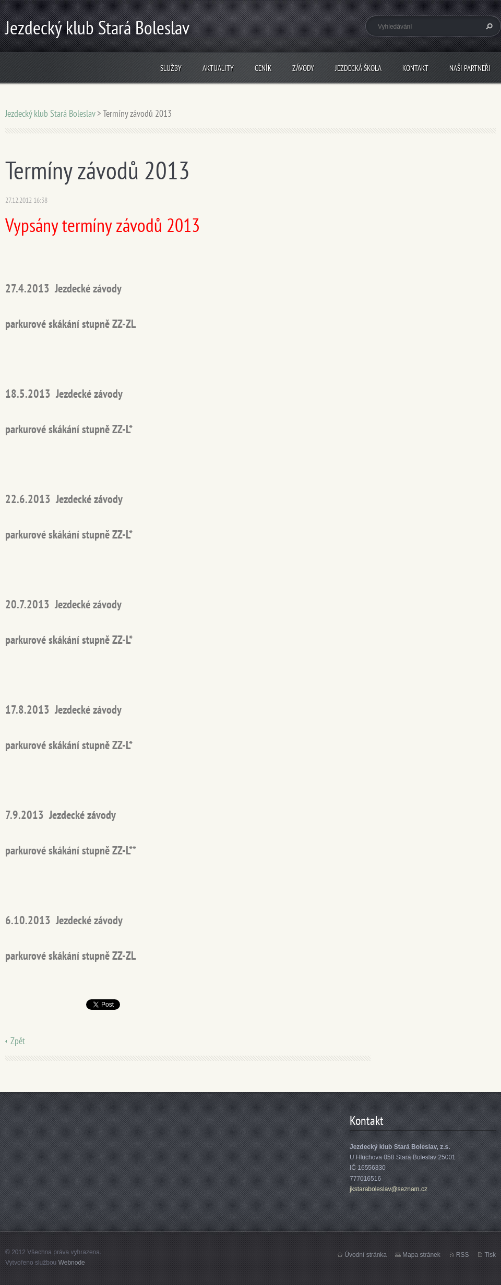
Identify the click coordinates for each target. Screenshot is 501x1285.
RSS (462, 1254)
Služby (171, 68)
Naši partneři (470, 68)
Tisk (490, 1254)
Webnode (71, 1262)
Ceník (263, 68)
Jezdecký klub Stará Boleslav (50, 113)
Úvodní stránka (365, 1254)
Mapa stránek (421, 1254)
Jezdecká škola (358, 68)
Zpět (17, 1041)
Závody (303, 68)
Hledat (488, 26)
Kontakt (415, 68)
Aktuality (218, 68)
